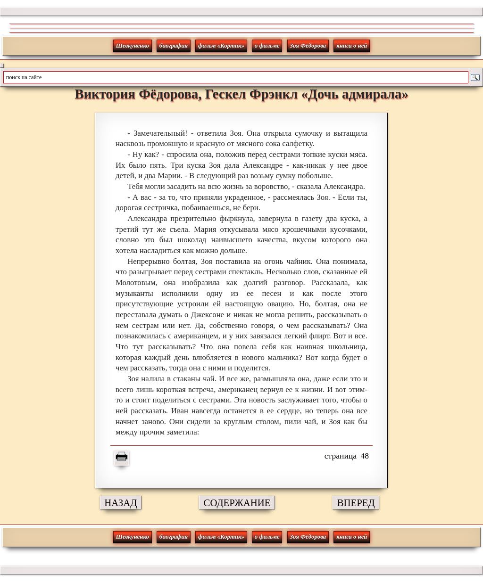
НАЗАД (120, 502)
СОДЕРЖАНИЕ (237, 502)
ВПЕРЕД (356, 502)
